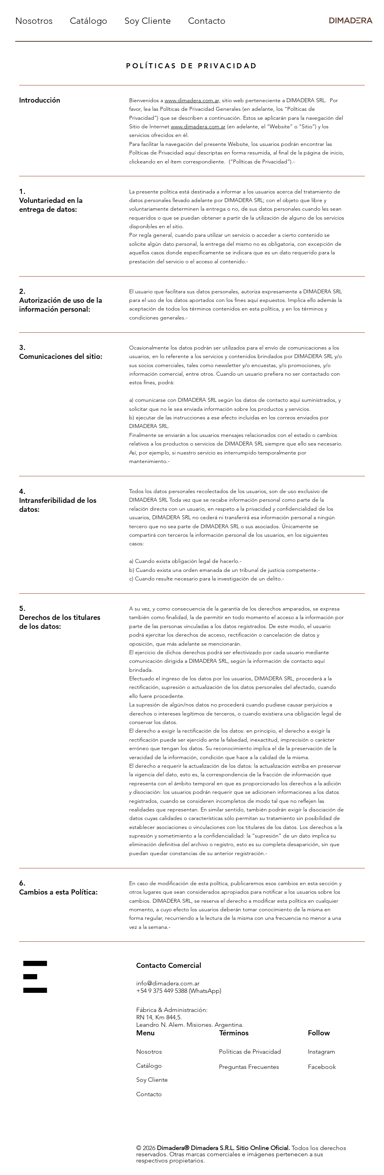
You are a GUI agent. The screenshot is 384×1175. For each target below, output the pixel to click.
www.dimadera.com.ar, (192, 100)
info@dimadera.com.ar (167, 983)
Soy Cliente (152, 1079)
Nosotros (149, 1051)
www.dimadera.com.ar (198, 126)
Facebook (322, 1066)
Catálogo (149, 1065)
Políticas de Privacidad (250, 1051)
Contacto (149, 1094)
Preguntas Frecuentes (249, 1066)
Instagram (321, 1051)
